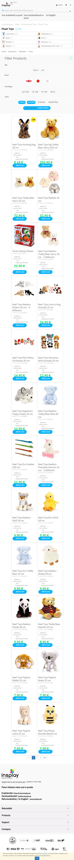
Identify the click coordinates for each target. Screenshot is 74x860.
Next (44, 758)
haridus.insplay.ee (24, 796)
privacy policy (42, 853)
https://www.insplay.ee (22, 793)
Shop (17, 24)
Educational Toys (29, 24)
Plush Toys (43, 24)
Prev (29, 758)
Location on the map (33, 782)
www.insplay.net (36, 799)
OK (37, 858)
